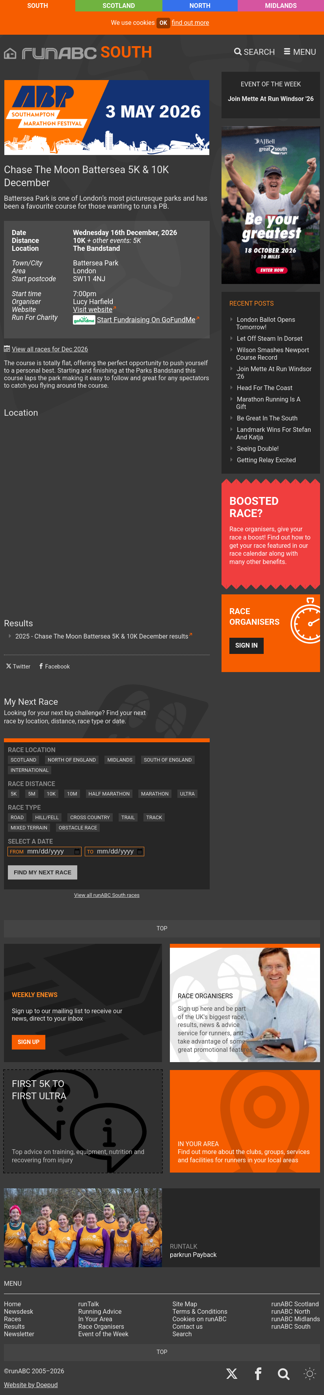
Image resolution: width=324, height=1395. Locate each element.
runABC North (291, 1311)
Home (12, 1304)
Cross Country (90, 817)
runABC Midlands (296, 1319)
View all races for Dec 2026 (50, 349)
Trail (128, 817)
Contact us (187, 1326)
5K (14, 794)
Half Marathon (109, 794)
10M (72, 794)
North (200, 5)
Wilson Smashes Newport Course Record (272, 353)
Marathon (155, 794)
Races (12, 1319)
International (29, 770)
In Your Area (95, 1319)
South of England (168, 760)
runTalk (88, 1304)
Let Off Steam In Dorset (270, 338)
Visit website (92, 310)
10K (51, 794)
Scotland (118, 5)
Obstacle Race (78, 828)
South (37, 5)
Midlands (281, 5)
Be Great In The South (267, 418)
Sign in (246, 645)
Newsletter (19, 1334)
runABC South (291, 1326)
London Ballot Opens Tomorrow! (265, 323)
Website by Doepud (31, 1385)
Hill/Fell (47, 817)
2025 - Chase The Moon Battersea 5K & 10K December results (101, 636)
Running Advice (100, 1311)
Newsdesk (18, 1311)
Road (17, 817)
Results (14, 1326)
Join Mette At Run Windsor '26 (274, 372)
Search (182, 1334)
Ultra (187, 794)
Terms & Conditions (199, 1311)
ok (163, 23)
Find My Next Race (42, 872)
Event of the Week (103, 1334)
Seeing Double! (258, 448)
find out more (190, 22)
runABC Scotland (295, 1304)
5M (31, 794)
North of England (72, 760)
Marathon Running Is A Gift (268, 403)
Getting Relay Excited (266, 460)
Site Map (184, 1304)
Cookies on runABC (199, 1319)
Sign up (28, 1042)
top (161, 928)
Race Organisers (101, 1326)
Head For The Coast (264, 388)
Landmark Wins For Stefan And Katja (273, 433)
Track (154, 817)
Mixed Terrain (29, 828)
